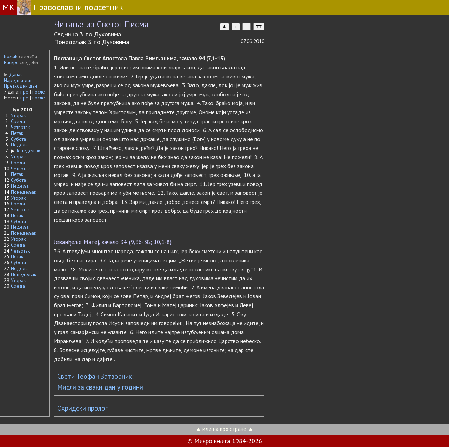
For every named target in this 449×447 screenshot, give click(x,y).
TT (259, 26)
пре (24, 92)
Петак (17, 133)
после (38, 92)
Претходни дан (20, 86)
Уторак (18, 115)
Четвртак (20, 127)
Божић (11, 56)
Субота (18, 139)
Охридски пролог (82, 408)
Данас (13, 74)
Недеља (20, 145)
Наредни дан (18, 80)
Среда (18, 121)
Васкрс (11, 62)
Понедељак (27, 150)
